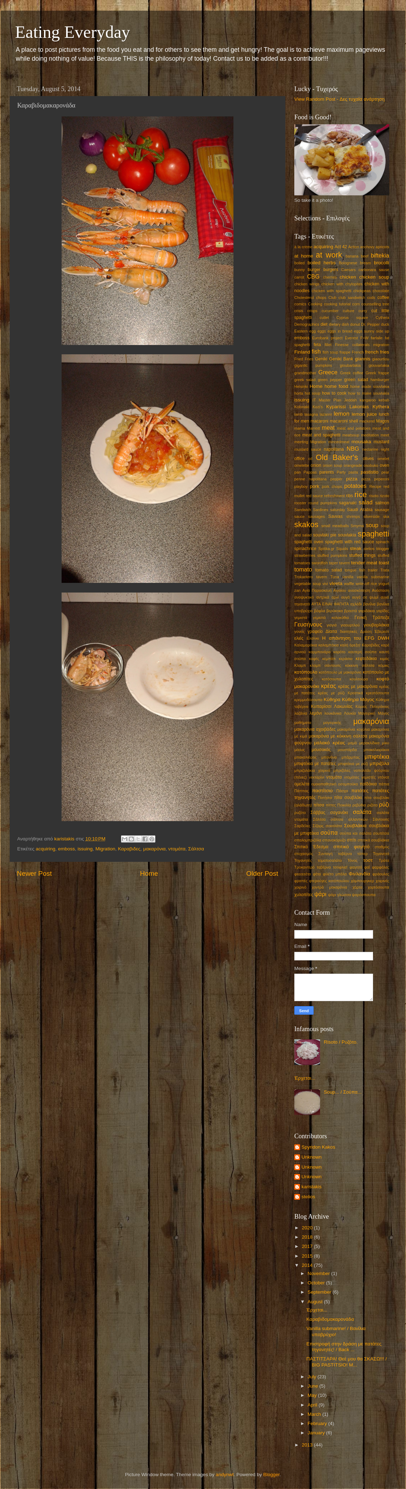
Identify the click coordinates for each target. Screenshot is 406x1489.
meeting (301, 442)
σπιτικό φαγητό (351, 846)
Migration (105, 848)
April (313, 1405)
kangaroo (368, 400)
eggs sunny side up (371, 331)
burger (314, 269)
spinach (382, 542)
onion (316, 465)
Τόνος (353, 860)
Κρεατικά (355, 693)
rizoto (384, 496)
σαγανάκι (339, 812)
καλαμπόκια (328, 645)
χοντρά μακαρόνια (329, 887)
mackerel (367, 421)
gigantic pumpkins (313, 365)
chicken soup (374, 277)
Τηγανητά (381, 853)
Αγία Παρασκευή (317, 590)
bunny (299, 270)
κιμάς (384, 658)
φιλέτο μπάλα (335, 874)
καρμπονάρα (319, 652)
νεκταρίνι (316, 777)
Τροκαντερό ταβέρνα (312, 867)
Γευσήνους (308, 624)
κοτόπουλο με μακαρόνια (340, 672)
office (299, 458)
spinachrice (305, 548)
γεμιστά (300, 617)
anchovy (367, 247)
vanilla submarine (373, 577)
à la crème (303, 247)
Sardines (320, 510)
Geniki (321, 358)
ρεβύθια (359, 805)
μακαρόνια (154, 848)
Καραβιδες (129, 848)
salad (366, 502)
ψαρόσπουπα (364, 895)
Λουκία (350, 713)
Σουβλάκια (355, 825)
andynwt (224, 1474)
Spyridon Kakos (318, 1147)
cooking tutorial (337, 304)
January (317, 1432)
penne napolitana (310, 479)
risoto (373, 496)
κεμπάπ (328, 658)
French (358, 352)
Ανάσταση (380, 590)
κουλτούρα (359, 679)
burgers (330, 269)
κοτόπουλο (306, 672)
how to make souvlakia (368, 393)
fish (316, 351)
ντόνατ (383, 777)
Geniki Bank (341, 358)
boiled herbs (322, 262)
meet (385, 435)
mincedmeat (338, 442)
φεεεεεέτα (302, 874)
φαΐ (367, 867)
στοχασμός (303, 853)
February (318, 1423)
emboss (66, 848)
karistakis (311, 1186)
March (315, 1414)
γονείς (299, 631)
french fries (377, 352)
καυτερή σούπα (362, 652)
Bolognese (348, 263)
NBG (353, 448)
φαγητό (356, 867)
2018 (308, 1237)
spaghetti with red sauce (349, 541)
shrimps (353, 516)
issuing (85, 848)
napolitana (334, 449)
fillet (328, 345)
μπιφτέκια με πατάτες (315, 763)
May (313, 1395)
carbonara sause (373, 270)
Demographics (306, 324)
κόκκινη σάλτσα (359, 665)
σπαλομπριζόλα (307, 840)
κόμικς (383, 665)
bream (365, 263)
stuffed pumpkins (332, 555)
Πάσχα (342, 791)
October (317, 1282)
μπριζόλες (341, 770)
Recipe (375, 486)
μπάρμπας (351, 757)
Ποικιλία (344, 805)
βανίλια (369, 604)
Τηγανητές (303, 860)
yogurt (383, 583)
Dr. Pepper (370, 324)
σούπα (329, 832)
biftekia (380, 255)
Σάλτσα (196, 848)
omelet (383, 458)
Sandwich (302, 510)
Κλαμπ (300, 665)
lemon (341, 413)
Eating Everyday (72, 32)
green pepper (330, 380)
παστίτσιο (322, 790)
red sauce (314, 496)
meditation (370, 435)
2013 (308, 1445)
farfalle (376, 338)
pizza (352, 478)
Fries (309, 359)
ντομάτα (176, 848)
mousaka (361, 441)
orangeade (353, 465)
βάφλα (319, 611)
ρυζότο (300, 812)
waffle (349, 583)
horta (298, 393)
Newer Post (34, 873)
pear (385, 472)
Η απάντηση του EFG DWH (355, 638)
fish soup (330, 352)
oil (310, 458)
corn (356, 304)
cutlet (324, 317)
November (319, 1273)
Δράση (366, 631)
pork (314, 486)
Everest (351, 338)
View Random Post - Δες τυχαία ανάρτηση (339, 99)
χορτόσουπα (378, 887)
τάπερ (362, 853)
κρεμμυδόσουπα (308, 700)
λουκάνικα (333, 713)
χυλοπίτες (303, 894)
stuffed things (362, 555)
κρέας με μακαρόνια (357, 686)
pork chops (332, 486)
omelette (301, 465)
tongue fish (355, 570)
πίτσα (318, 805)
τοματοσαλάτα (330, 860)
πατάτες (359, 790)
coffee (383, 297)
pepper (336, 479)
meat (328, 427)
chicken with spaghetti (332, 291)
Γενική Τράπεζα (371, 617)
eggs (322, 331)
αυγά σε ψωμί (365, 597)
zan (297, 590)
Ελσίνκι (312, 638)
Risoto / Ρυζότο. (341, 1042)
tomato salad (328, 570)
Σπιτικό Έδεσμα (311, 846)
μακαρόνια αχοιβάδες (314, 729)
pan (297, 472)
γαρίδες (382, 611)
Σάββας (317, 812)
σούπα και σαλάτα (356, 833)
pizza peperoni (375, 479)
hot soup (312, 393)
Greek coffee (351, 373)
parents (326, 472)
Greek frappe (377, 373)
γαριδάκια (366, 611)
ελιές (298, 638)
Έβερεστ (381, 631)
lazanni (326, 414)
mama (299, 428)
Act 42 (341, 246)
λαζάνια (300, 713)
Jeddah (350, 400)
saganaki (348, 502)
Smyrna (357, 526)
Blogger (271, 1474)
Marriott (313, 428)
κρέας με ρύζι (331, 693)
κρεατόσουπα (377, 693)
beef (364, 256)
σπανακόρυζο (333, 840)
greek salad (304, 380)
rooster (300, 503)
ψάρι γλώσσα (339, 895)
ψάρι (320, 894)
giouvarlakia (378, 365)
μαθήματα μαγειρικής (317, 722)
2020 (308, 1227)
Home (149, 873)
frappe (345, 352)
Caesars (348, 270)
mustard (381, 441)
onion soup (332, 465)
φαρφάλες (380, 867)
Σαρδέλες (302, 826)
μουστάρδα (347, 750)
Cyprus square (352, 317)
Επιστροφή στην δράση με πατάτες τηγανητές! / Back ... (344, 1346)
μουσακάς (321, 749)
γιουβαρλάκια (377, 625)
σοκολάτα (334, 826)
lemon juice (364, 414)
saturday (337, 510)
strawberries (304, 555)
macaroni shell (344, 421)
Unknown (311, 1157)
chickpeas (362, 291)
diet (324, 324)
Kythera (380, 406)
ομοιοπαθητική (324, 784)
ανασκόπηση (359, 590)
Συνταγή (325, 853)
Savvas (335, 516)
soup (372, 525)
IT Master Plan (327, 400)
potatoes (355, 486)
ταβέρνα (345, 853)
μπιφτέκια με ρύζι (353, 763)
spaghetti (373, 533)
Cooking (315, 304)
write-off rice (366, 583)
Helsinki (301, 386)
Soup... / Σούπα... (342, 1092)
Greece (327, 372)
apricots (382, 247)
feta (317, 344)
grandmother (305, 373)
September (320, 1292)
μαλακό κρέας (329, 742)
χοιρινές (382, 881)
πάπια (383, 784)
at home (303, 256)
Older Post (262, 873)
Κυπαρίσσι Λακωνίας (332, 706)
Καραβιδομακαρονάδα (330, 1319)
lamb (298, 414)
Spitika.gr (326, 548)
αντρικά (322, 597)
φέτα (317, 874)
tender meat (364, 562)
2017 (308, 1246)
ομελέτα (301, 783)
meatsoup (350, 435)
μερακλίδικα (369, 743)
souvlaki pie (325, 535)
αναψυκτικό (304, 597)
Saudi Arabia (359, 509)
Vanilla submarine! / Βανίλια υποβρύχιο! (336, 1331)
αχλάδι (356, 604)
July (313, 1376)
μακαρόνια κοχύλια (353, 729)
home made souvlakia (369, 386)
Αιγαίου (339, 590)
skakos (306, 524)
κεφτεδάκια (366, 658)
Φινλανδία (359, 873)
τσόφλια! (340, 867)
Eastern (301, 331)
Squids (342, 548)
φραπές (301, 881)
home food (336, 386)
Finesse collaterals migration (362, 345)
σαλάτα (362, 812)
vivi (325, 583)
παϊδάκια (368, 783)
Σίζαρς (318, 826)
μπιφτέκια (376, 756)
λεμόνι (316, 713)
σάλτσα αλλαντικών (349, 819)
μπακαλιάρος (305, 757)
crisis (298, 311)
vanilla (347, 577)
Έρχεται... (304, 1078)
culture (348, 311)
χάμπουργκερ (362, 881)
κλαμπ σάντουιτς (325, 665)
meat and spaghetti (321, 435)
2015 (308, 1256)
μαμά (352, 743)
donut (355, 324)
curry (362, 311)
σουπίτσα (381, 833)
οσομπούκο (348, 784)
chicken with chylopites (342, 284)
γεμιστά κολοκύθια (331, 617)
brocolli (381, 262)
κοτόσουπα (331, 679)
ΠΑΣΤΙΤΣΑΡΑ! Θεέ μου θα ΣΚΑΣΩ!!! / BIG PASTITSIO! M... (346, 1361)
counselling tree (375, 304)
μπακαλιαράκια (376, 750)
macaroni (319, 421)
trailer (373, 570)
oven (384, 465)
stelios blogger (376, 548)
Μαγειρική (367, 713)
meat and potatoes (354, 428)
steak (355, 548)
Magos (382, 421)
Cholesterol (304, 297)
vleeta (335, 583)
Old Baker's (337, 457)
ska (386, 516)
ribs (349, 495)
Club (332, 297)
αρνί (335, 597)
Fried (298, 359)
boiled (299, 263)
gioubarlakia (350, 365)
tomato (303, 569)
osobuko (371, 465)
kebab (384, 400)
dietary (334, 324)
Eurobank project (327, 338)
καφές (314, 658)
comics (300, 304)
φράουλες (380, 874)
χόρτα (357, 887)
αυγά (345, 597)
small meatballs (335, 526)
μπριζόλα (379, 763)
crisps (312, 311)
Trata (384, 570)
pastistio (369, 472)
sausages (316, 516)
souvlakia (347, 535)
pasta (353, 472)
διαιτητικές (348, 631)
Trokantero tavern (310, 577)
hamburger (380, 380)
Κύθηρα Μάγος (358, 699)
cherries (330, 277)
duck (385, 324)
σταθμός (382, 847)
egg (312, 331)
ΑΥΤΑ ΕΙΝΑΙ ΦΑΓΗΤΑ (330, 604)
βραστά (350, 611)
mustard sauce (307, 449)
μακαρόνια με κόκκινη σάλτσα (338, 736)
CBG (313, 276)
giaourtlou (380, 359)
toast (384, 562)
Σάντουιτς (381, 819)
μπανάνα (329, 757)
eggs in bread (340, 331)
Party (341, 472)
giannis (362, 358)
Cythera (382, 317)
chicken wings (306, 284)
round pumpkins (322, 503)
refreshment (334, 496)
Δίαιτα (331, 631)
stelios (308, 1196)
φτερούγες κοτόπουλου (329, 881)
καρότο (339, 652)
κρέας (328, 686)
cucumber (330, 311)
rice (360, 494)
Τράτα (384, 860)
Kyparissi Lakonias (347, 406)
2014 (308, 1265)
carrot (299, 277)
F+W (364, 338)
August (316, 1301)
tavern (344, 563)
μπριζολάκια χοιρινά (312, 770)
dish (345, 324)
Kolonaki (301, 407)
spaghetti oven (308, 541)
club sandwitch (352, 297)
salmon (382, 502)
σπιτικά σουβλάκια (373, 840)
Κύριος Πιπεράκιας (372, 706)
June (313, 1386)
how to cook (334, 393)
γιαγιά (332, 625)
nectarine (370, 449)
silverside (371, 516)
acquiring (45, 848)
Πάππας (301, 791)
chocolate (381, 291)
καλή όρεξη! (350, 645)
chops (321, 297)
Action (353, 247)
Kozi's (318, 407)
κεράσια (346, 658)
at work (329, 254)
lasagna (311, 414)
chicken (348, 277)
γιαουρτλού (349, 625)
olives (368, 458)
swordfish (319, 563)
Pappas (310, 472)
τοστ (368, 860)
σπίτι (351, 840)
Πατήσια (325, 797)
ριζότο (372, 805)
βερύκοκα (335, 611)
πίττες (331, 805)
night (385, 449)
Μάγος (383, 713)
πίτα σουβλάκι (348, 797)
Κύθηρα (332, 699)
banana (351, 256)
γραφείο (315, 631)
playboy (301, 486)
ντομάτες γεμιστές (360, 777)
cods (371, 297)
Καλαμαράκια (305, 645)
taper (333, 563)
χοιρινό (300, 887)
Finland (302, 352)
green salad (356, 379)
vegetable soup (307, 583)
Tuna (334, 577)
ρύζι (384, 804)
